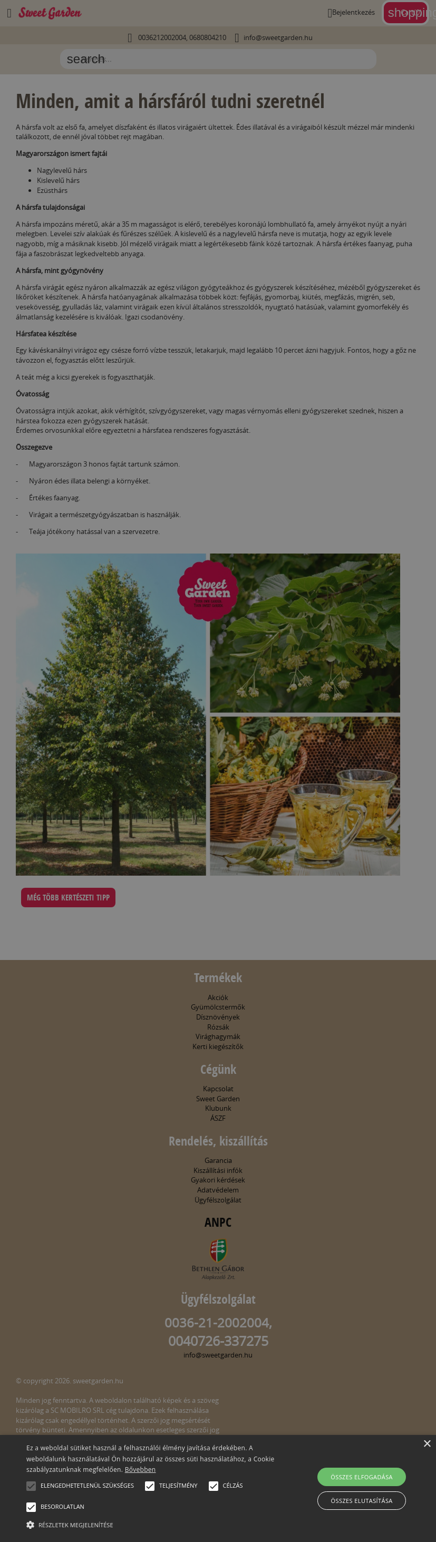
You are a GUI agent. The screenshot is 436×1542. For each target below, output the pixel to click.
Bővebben (140, 1469)
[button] (31, 1486)
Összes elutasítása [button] (362, 1501)
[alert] (218, 771)
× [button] (427, 1444)
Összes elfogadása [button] (362, 1477)
